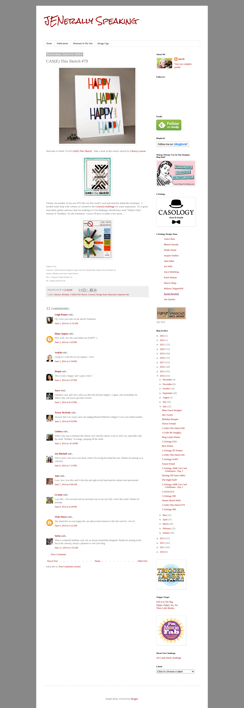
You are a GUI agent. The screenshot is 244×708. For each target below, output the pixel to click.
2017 (162, 362)
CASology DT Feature (172, 450)
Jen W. (181, 59)
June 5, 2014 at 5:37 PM (66, 380)
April (165, 519)
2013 (162, 538)
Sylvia (58, 536)
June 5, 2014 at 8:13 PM (66, 402)
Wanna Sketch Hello (171, 500)
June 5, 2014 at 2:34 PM (66, 361)
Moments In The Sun (82, 43)
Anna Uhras (169, 239)
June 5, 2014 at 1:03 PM (66, 342)
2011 (162, 547)
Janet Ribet (169, 261)
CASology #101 (169, 441)
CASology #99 (169, 496)
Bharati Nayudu (171, 244)
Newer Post (52, 561)
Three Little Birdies (165, 608)
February (167, 528)
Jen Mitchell (61, 453)
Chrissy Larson (137, 151)
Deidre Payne (170, 250)
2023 (162, 335)
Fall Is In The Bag (164, 602)
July (165, 402)
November (168, 384)
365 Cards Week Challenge (168, 658)
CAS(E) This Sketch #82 (173, 428)
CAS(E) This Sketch (81, 151)
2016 (162, 367)
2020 (162, 349)
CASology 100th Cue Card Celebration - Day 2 (174, 485)
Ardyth (58, 352)
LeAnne (59, 494)
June (165, 406)
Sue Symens (169, 299)
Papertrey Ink (123, 294)
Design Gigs (103, 43)
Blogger (134, 699)
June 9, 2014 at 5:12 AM (66, 525)
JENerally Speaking (90, 21)
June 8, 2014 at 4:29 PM (66, 506)
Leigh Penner (61, 314)
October (167, 388)
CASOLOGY (168, 491)
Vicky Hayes (61, 517)
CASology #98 (169, 509)
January (166, 533)
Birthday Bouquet (170, 419)
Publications (62, 43)
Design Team (101, 294)
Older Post (142, 561)
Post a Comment (58, 554)
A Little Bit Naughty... (172, 432)
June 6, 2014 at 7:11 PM (66, 465)
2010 (162, 552)
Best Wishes (167, 446)
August (166, 397)
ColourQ (91, 294)
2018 (162, 358)
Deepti (58, 371)
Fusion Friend (168, 464)
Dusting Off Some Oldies (173, 475)
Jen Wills (168, 266)
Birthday (65, 294)
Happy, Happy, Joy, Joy (167, 605)
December (168, 379)
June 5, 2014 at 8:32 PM (66, 421)
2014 (162, 375)
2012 (162, 543)
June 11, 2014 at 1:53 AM (66, 547)
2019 (162, 353)
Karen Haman (170, 277)
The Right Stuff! (169, 480)
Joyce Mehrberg (171, 272)
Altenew (57, 294)
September (168, 393)
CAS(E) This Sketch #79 (173, 505)
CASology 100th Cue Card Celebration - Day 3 (174, 469)
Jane (57, 476)
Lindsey (59, 431)
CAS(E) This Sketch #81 (173, 455)
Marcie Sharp (170, 283)
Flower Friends (169, 423)
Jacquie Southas (171, 255)
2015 (162, 371)
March (166, 524)
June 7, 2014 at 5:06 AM (66, 484)
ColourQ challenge (105, 206)
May (165, 515)
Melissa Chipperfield (173, 288)
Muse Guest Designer (172, 410)
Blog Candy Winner (171, 437)
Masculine (112, 294)
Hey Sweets (167, 415)
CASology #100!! (170, 459)
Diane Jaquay (61, 333)
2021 (162, 344)
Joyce (57, 390)
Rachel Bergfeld (171, 294)
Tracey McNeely (63, 412)
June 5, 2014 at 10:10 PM (66, 443)
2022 (162, 340)
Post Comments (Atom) (69, 566)
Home (49, 43)
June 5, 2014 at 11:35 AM (66, 323)
